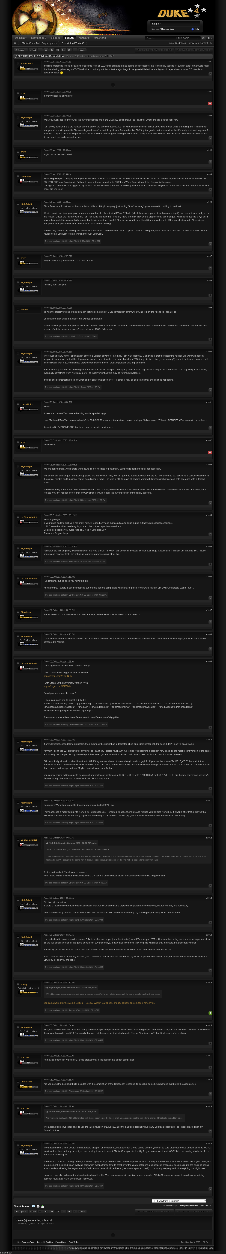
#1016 (209, 1025)
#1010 (209, 740)
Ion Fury (188, 1248)
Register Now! (167, 29)
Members (84, 38)
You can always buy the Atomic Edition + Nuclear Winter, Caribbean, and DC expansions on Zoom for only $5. (99, 1003)
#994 (209, 150)
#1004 (209, 515)
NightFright (26, 117)
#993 (209, 115)
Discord (56, 38)
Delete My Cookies (45, 1242)
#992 (209, 91)
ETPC (23, 93)
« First (33, 50)
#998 (209, 280)
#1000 (209, 351)
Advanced (203, 38)
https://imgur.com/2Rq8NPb (58, 676)
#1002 (209, 440)
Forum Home (60, 1242)
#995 (209, 174)
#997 (209, 256)
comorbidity (27, 404)
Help (195, 29)
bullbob (24, 309)
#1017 (209, 1055)
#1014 (209, 935)
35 (63, 50)
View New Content (198, 43)
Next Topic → (205, 1206)
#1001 (209, 402)
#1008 (209, 634)
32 (46, 50)
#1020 (209, 1143)
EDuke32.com (38, 38)
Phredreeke (26, 612)
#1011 (209, 801)
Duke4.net (20, 38)
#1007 (209, 610)
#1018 (209, 1080)
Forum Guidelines (177, 43)
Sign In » (156, 23)
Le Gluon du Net (29, 517)
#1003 (209, 464)
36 (69, 50)
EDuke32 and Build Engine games (39, 43)
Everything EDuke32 (73, 43)
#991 (209, 61)
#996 (209, 202)
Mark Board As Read (25, 1242)
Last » (82, 50)
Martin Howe (27, 63)
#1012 (209, 838)
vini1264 (25, 1057)
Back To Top (74, 1242)
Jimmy (24, 984)
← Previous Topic (170, 1206)
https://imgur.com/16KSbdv (57, 686)
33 (52, 50)
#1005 (209, 546)
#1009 (209, 661)
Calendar (100, 38)
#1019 (209, 1106)
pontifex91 (26, 176)
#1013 (209, 898)
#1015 (209, 982)
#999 (209, 307)
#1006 (209, 576)
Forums (69, 38)
